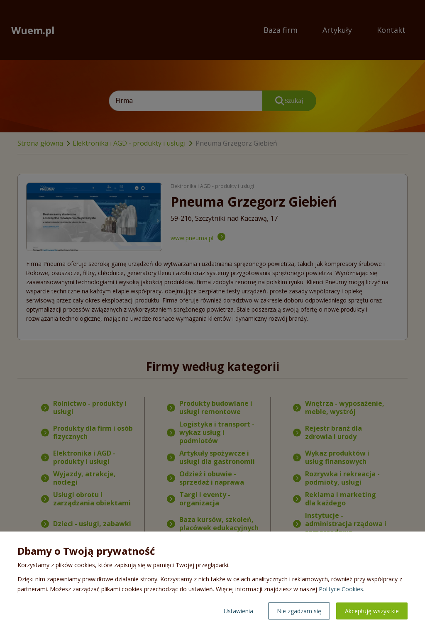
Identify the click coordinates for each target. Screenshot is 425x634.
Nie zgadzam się (299, 611)
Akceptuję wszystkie (372, 611)
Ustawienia (238, 611)
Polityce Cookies (341, 589)
